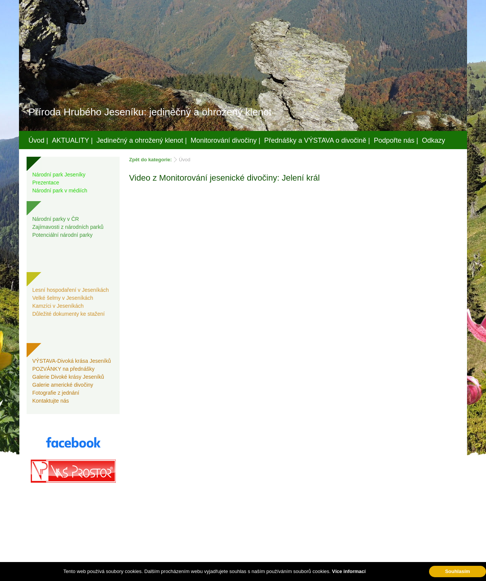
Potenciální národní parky (62, 235)
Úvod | (38, 140)
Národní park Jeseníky (58, 175)
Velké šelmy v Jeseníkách (62, 298)
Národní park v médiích (59, 190)
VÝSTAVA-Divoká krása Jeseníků (71, 361)
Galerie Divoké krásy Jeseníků (68, 377)
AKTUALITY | (72, 140)
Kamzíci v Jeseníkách (58, 306)
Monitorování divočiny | (225, 140)
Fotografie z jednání (55, 393)
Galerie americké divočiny (62, 385)
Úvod (184, 159)
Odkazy (433, 140)
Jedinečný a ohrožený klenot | (141, 140)
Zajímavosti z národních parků (68, 227)
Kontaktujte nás (50, 401)
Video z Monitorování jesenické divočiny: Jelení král (224, 178)
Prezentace (45, 182)
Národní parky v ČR (55, 219)
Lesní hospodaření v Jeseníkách (70, 290)
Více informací (349, 571)
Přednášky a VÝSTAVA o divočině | (317, 140)
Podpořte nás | (396, 140)
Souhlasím (457, 571)
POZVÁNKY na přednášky (63, 369)
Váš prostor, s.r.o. (235, 574)
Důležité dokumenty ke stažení (68, 314)
